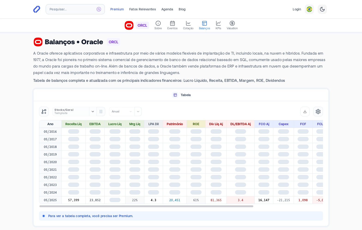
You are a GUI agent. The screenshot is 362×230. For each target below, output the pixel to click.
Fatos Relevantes (142, 9)
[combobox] (75, 9)
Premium (117, 9)
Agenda (167, 9)
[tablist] (181, 95)
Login (297, 9)
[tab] (181, 95)
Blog (182, 9)
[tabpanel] (181, 163)
